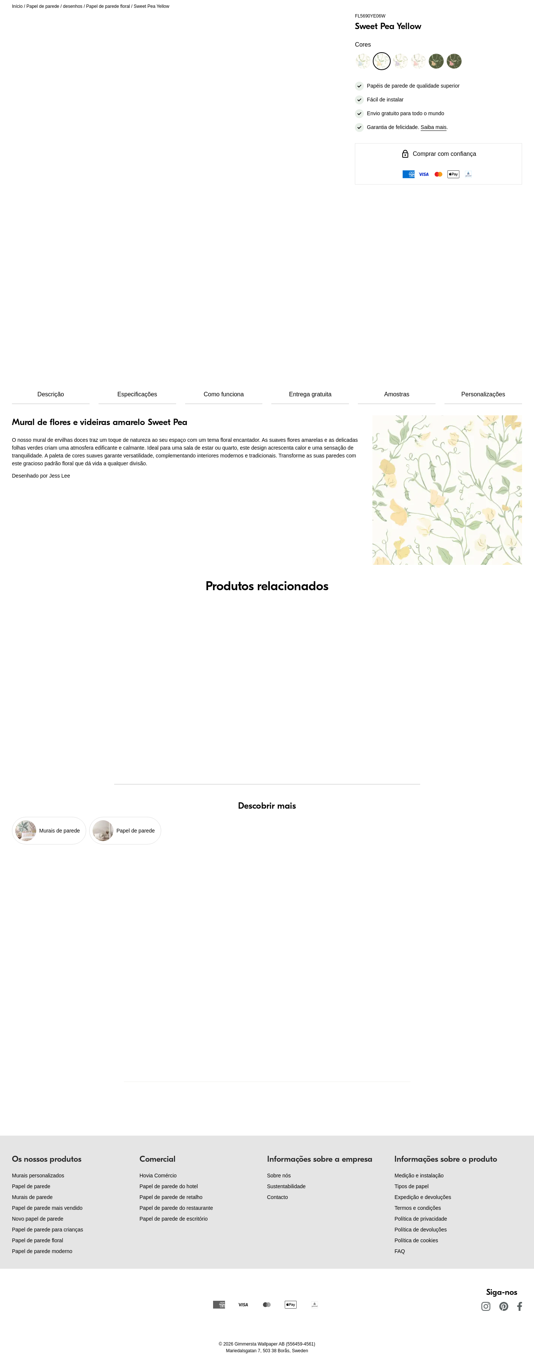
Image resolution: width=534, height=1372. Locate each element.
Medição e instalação (419, 1176)
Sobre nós (279, 1176)
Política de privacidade (420, 1219)
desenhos (72, 6)
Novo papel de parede (37, 1219)
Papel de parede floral (108, 6)
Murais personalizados (38, 1176)
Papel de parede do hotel (169, 1186)
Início (17, 6)
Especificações (137, 394)
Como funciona (224, 394)
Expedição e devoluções (422, 1197)
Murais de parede (32, 1197)
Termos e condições (417, 1208)
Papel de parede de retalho (171, 1197)
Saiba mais (433, 127)
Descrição (50, 394)
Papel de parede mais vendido (47, 1208)
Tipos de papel (411, 1186)
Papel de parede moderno (42, 1251)
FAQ (399, 1251)
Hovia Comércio (158, 1176)
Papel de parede (42, 6)
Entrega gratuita (310, 394)
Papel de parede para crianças (47, 1230)
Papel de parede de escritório (174, 1219)
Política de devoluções (420, 1230)
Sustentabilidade (286, 1186)
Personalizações (483, 394)
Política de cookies (416, 1240)
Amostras (396, 394)
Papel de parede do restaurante (176, 1208)
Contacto (277, 1197)
